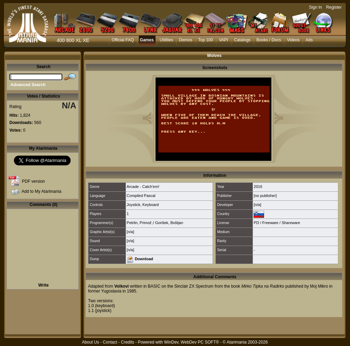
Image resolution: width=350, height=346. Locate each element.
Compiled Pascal (141, 195)
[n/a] (257, 205)
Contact (110, 342)
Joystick (133, 205)
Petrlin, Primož (139, 223)
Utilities (166, 40)
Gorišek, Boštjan (169, 223)
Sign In (315, 7)
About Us (90, 342)
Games (147, 40)
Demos (185, 40)
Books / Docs (268, 40)
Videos (293, 40)
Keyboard (150, 205)
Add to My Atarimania (41, 191)
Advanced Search (28, 84)
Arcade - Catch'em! (143, 186)
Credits (127, 342)
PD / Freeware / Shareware (277, 223)
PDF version (33, 181)
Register (334, 7)
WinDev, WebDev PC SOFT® (191, 342)
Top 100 (205, 40)
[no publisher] (265, 195)
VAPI (223, 40)
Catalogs (242, 40)
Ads (309, 40)
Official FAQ (123, 40)
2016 (258, 186)
